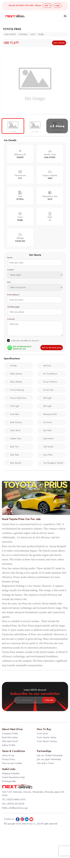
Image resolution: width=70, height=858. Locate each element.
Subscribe (49, 700)
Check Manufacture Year (13, 777)
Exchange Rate (9, 781)
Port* (9, 282)
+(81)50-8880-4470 (16, 799)
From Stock (42, 733)
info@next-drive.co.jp (18, 808)
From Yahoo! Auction (47, 741)
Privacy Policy (8, 759)
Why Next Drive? (10, 741)
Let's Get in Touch (45, 763)
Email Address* (13, 294)
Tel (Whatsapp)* (13, 307)
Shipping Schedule (10, 773)
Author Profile (8, 745)
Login (57, 5)
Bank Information (10, 737)
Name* (10, 257)
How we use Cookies (12, 763)
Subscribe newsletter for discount (25, 340)
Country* (10, 269)
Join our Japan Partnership (49, 759)
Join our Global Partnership (49, 755)
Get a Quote (59, 42)
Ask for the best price (51, 347)
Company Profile (10, 733)
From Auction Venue (46, 737)
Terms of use (8, 755)
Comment (11, 319)
